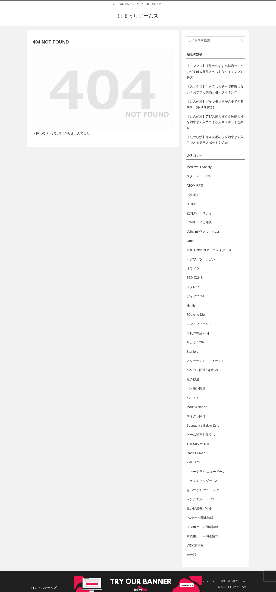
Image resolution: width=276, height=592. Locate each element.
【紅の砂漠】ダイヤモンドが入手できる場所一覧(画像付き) (215, 104)
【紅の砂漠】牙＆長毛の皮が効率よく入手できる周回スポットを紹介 (215, 139)
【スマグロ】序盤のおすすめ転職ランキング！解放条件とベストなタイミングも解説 (215, 71)
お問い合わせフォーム (233, 581)
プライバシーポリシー (204, 581)
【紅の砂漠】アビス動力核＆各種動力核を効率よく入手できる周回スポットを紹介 (215, 122)
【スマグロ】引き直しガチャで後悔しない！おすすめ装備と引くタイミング (215, 89)
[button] (241, 40)
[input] (215, 40)
